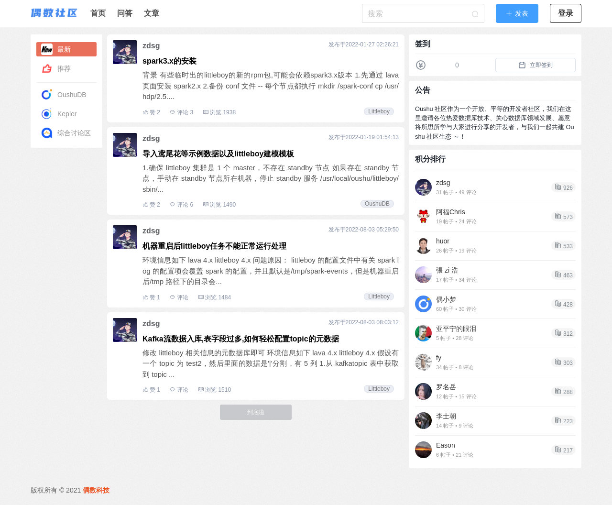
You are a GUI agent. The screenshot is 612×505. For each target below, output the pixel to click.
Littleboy (379, 111)
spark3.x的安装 (169, 61)
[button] (517, 13)
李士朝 (446, 416)
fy (438, 358)
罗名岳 (446, 387)
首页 (98, 13)
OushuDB (377, 203)
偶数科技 (96, 490)
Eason (445, 445)
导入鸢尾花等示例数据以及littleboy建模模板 (218, 154)
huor (442, 241)
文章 (151, 13)
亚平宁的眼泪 (456, 328)
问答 (124, 13)
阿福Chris (450, 212)
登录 (565, 13)
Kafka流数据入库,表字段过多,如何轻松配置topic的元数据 (240, 339)
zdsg (151, 46)
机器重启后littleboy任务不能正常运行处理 (214, 246)
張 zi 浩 (447, 270)
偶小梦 (446, 299)
